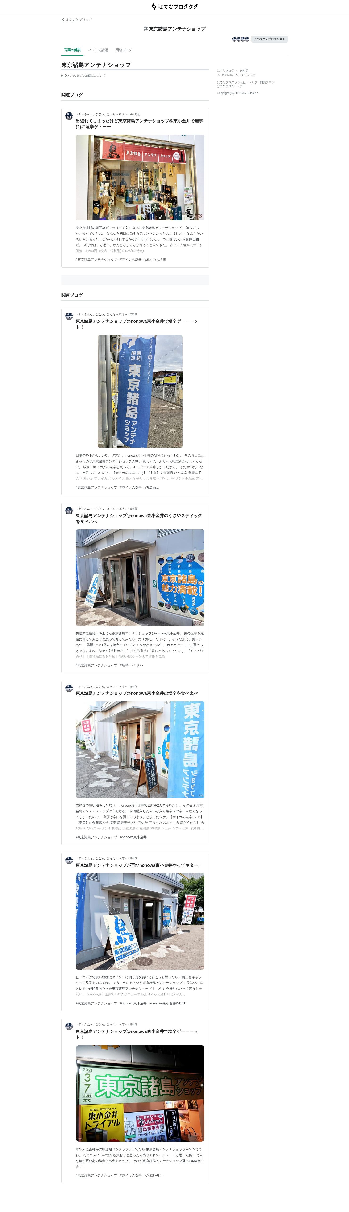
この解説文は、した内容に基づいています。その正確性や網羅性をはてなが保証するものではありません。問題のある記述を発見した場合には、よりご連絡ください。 (83, 76)
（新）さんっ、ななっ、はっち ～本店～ (101, 114)
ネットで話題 (98, 50)
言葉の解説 (72, 50)
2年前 (134, 314)
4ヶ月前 (135, 114)
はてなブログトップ (229, 86)
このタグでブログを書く (269, 39)
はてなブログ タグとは (231, 82)
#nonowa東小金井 (133, 837)
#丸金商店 (152, 487)
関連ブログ (124, 50)
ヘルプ (253, 82)
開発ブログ (267, 82)
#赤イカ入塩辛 (155, 259)
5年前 (134, 508)
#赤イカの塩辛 (131, 259)
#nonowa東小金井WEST (168, 1003)
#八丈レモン (154, 1175)
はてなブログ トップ (76, 19)
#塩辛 (124, 665)
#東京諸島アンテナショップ (96, 259)
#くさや (137, 665)
